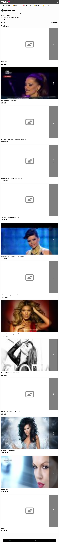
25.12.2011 (4, 142)
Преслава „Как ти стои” (12, 17)
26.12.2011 (4, 64)
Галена (3, 528)
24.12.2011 (4, 219)
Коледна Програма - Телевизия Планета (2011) (15, 139)
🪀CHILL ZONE (27, 6)
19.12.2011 (4, 453)
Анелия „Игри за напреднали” (10, 334)
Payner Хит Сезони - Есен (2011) (10, 411)
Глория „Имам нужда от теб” (10, 372)
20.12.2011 (4, 375)
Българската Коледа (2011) (9, 100)
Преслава (4, 61)
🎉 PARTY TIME (6, 6)
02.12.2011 (4, 530)
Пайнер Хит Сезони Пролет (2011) (11, 178)
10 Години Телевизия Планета (10, 217)
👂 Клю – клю (16, 6)
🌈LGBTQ (46, 6)
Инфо (3, 22)
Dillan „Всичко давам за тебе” (10, 295)
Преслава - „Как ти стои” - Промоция (12, 256)
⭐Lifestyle (37, 6)
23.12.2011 (4, 297)
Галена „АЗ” (9, 15)
